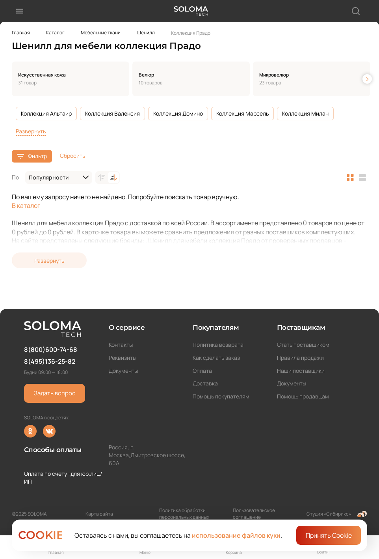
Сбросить (72, 155)
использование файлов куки (236, 535)
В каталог (26, 205)
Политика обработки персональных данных (184, 513)
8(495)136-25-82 (49, 361)
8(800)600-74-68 (50, 349)
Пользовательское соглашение (254, 513)
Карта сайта (99, 513)
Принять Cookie (329, 535)
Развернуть (31, 131)
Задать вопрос (54, 393)
